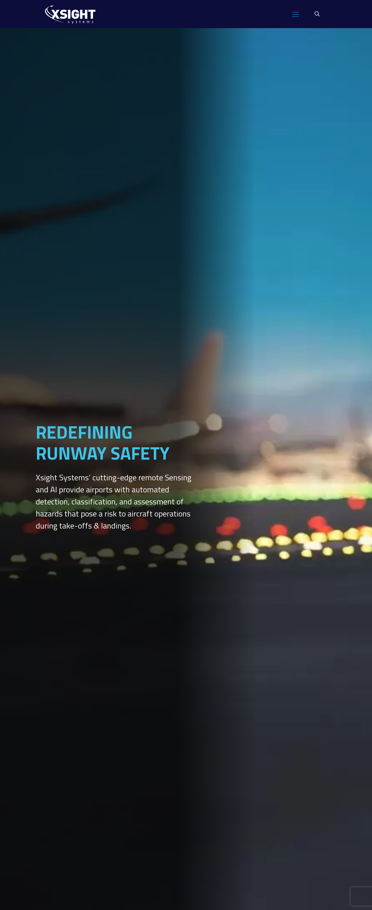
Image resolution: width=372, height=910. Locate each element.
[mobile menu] (295, 14)
